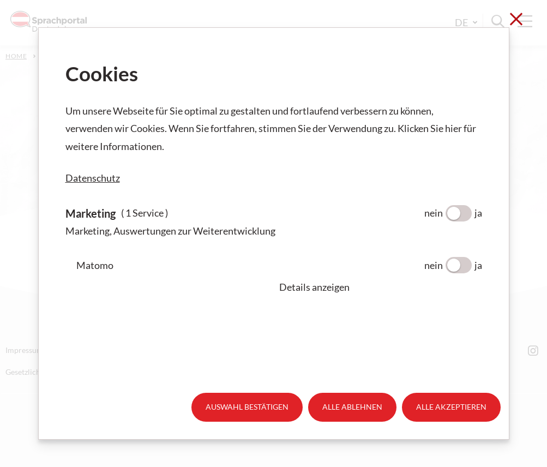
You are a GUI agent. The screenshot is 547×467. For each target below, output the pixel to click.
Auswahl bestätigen (247, 406)
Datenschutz (92, 178)
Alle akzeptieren (451, 406)
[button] (380, 287)
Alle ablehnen (352, 406)
